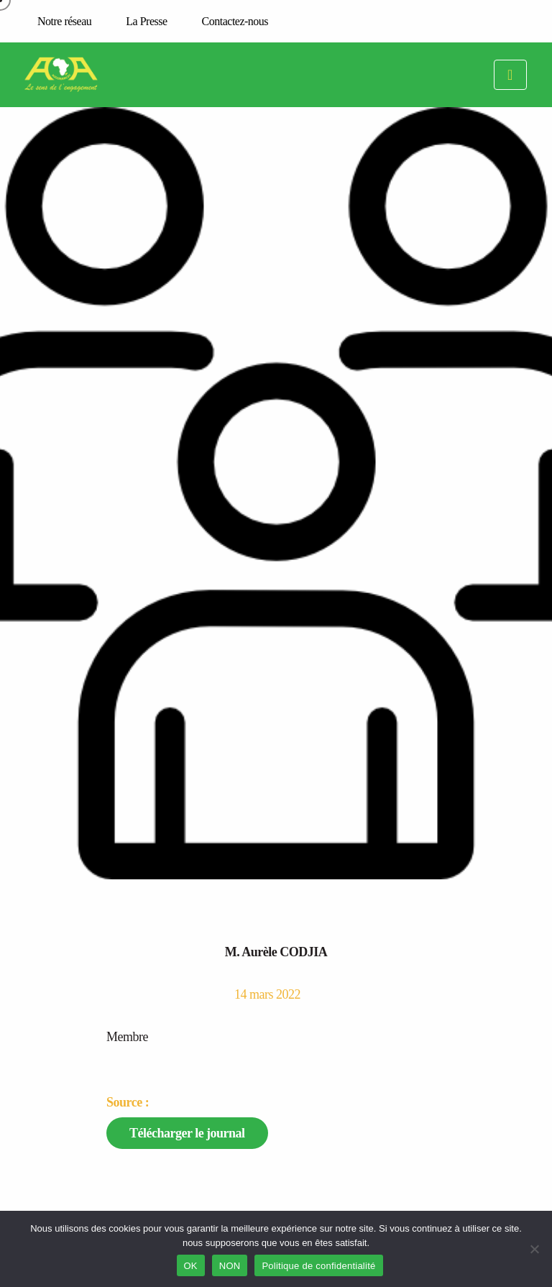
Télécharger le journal (187, 1133)
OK (191, 1265)
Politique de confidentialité (318, 1265)
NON (230, 1265)
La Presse (146, 21)
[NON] (534, 1249)
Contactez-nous (235, 21)
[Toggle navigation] (510, 75)
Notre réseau (64, 21)
